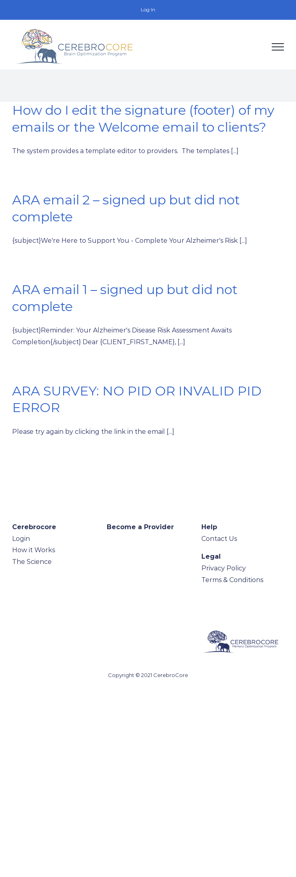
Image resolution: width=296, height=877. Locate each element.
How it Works (33, 550)
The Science (32, 562)
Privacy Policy (223, 568)
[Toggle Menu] (277, 46)
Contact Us (219, 539)
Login (21, 539)
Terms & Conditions (232, 580)
